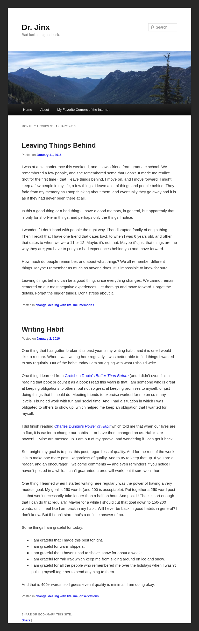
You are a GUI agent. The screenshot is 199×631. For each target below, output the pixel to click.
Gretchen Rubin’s (97, 375)
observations (89, 596)
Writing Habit (42, 329)
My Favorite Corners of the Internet (83, 110)
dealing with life (60, 305)
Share (26, 620)
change (40, 305)
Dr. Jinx (36, 27)
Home (27, 110)
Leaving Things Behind (59, 145)
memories (87, 305)
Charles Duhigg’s (82, 426)
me (75, 305)
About (44, 110)
